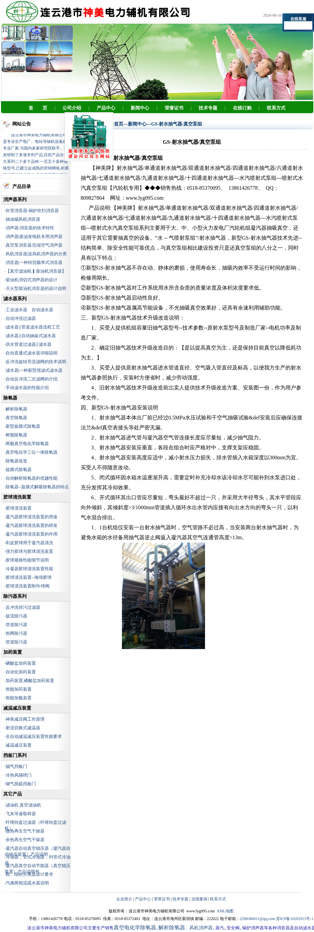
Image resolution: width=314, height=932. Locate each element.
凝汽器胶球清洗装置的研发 (31, 525)
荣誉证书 (162, 899)
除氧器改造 (16, 460)
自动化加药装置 (21, 671)
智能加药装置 (19, 689)
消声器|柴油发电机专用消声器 (34, 236)
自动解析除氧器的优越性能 (31, 478)
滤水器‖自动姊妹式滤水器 (31, 335)
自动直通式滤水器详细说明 (31, 352)
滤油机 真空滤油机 (23, 805)
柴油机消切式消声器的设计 (31, 279)
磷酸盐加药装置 (21, 663)
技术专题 (180, 899)
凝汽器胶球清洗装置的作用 (31, 534)
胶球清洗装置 (19, 508)
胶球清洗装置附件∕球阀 (28, 585)
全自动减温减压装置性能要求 (34, 736)
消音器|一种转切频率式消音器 (34, 262)
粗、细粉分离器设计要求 (29, 874)
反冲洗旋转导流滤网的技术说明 (36, 361)
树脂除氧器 (16, 434)
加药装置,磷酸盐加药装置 (30, 680)
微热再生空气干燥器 (25, 830)
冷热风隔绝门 (19, 775)
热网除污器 (16, 633)
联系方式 (218, 899)
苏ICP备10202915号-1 (295, 918)
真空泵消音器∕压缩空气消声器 (34, 245)
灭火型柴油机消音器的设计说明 (36, 288)
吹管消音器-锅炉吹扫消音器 (32, 210)
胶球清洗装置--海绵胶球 (29, 577)
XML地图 (225, 911)
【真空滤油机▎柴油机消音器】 (36, 271)
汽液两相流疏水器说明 (27, 882)
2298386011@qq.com (257, 918)
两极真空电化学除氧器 (27, 443)
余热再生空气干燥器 (25, 839)
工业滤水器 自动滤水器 (29, 309)
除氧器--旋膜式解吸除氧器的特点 (37, 486)
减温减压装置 (19, 745)
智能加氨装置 (19, 697)
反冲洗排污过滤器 (23, 607)
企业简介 (124, 899)
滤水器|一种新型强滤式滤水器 (34, 370)
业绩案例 (199, 899)
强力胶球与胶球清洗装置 (29, 551)
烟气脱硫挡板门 (21, 783)
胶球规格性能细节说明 (27, 560)
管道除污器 (16, 624)
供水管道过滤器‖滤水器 (29, 344)
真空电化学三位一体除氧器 (31, 452)
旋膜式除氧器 (19, 469)
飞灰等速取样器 (21, 813)
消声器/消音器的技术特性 (30, 227)
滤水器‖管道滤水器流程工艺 (33, 327)
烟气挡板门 (16, 766)
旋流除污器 (16, 615)
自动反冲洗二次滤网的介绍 (31, 378)
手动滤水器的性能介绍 (27, 387)
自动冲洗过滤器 (21, 318)
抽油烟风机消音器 (23, 219)
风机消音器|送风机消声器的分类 (36, 253)
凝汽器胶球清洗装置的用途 (31, 516)
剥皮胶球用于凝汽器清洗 (29, 542)
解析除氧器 (16, 408)
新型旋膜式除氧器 (23, 426)
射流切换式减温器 (23, 727)
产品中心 (143, 899)
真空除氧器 (16, 417)
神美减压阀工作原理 (25, 719)
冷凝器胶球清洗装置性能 (29, 568)
